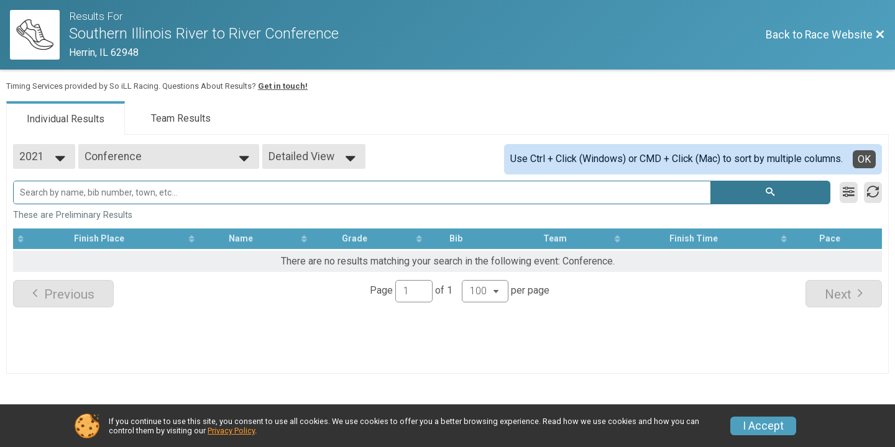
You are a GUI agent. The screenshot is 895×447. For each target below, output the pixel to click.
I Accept (763, 426)
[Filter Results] (849, 192)
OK (864, 159)
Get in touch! (283, 86)
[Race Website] (39, 35)
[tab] (65, 118)
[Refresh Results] (873, 192)
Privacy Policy (231, 430)
